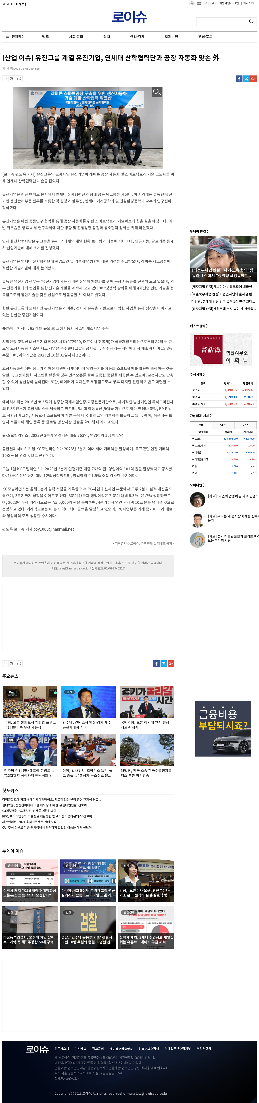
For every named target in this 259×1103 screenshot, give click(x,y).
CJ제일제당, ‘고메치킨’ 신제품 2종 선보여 (29, 811)
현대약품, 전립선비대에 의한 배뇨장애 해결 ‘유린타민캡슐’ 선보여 (44, 805)
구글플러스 (253, 78)
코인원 (245, 425)
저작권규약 (204, 1049)
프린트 (19, 78)
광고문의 (98, 1049)
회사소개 (247, 3)
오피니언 (171, 37)
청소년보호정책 (149, 1049)
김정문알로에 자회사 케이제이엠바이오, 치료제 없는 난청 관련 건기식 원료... (51, 800)
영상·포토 (205, 37)
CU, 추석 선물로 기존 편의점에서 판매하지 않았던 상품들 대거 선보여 (47, 828)
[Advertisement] (46, 617)
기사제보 (80, 1049)
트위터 (246, 78)
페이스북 (239, 78)
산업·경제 (137, 37)
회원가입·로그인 (229, 3)
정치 (106, 37)
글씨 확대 (11, 78)
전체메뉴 (18, 37)
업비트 (223, 425)
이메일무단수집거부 (178, 1049)
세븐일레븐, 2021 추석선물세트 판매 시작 (29, 822)
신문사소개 (61, 1049)
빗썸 (201, 425)
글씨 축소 (5, 78)
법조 (45, 37)
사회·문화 (76, 37)
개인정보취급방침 (121, 1049)
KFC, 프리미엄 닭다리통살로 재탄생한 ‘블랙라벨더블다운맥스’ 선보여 (47, 816)
